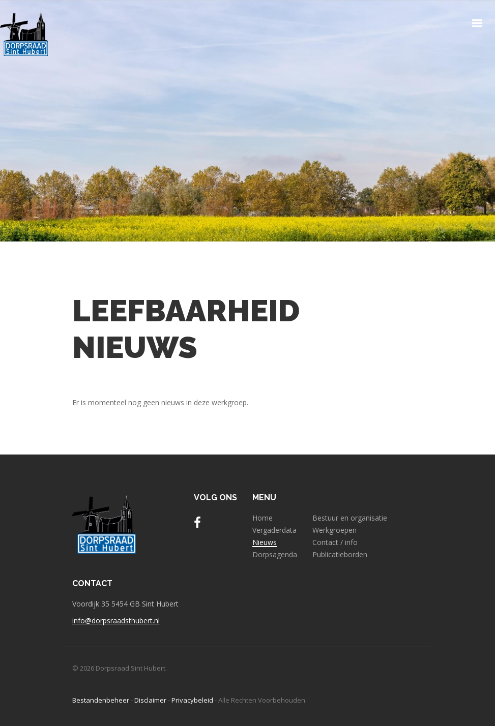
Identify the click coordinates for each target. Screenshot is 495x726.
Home (262, 518)
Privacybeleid (192, 700)
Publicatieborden (339, 554)
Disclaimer (150, 700)
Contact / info (335, 542)
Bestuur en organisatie (349, 518)
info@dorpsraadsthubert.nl (116, 620)
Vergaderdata (274, 530)
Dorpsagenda (274, 554)
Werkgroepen (334, 530)
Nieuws (264, 542)
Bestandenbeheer (100, 700)
